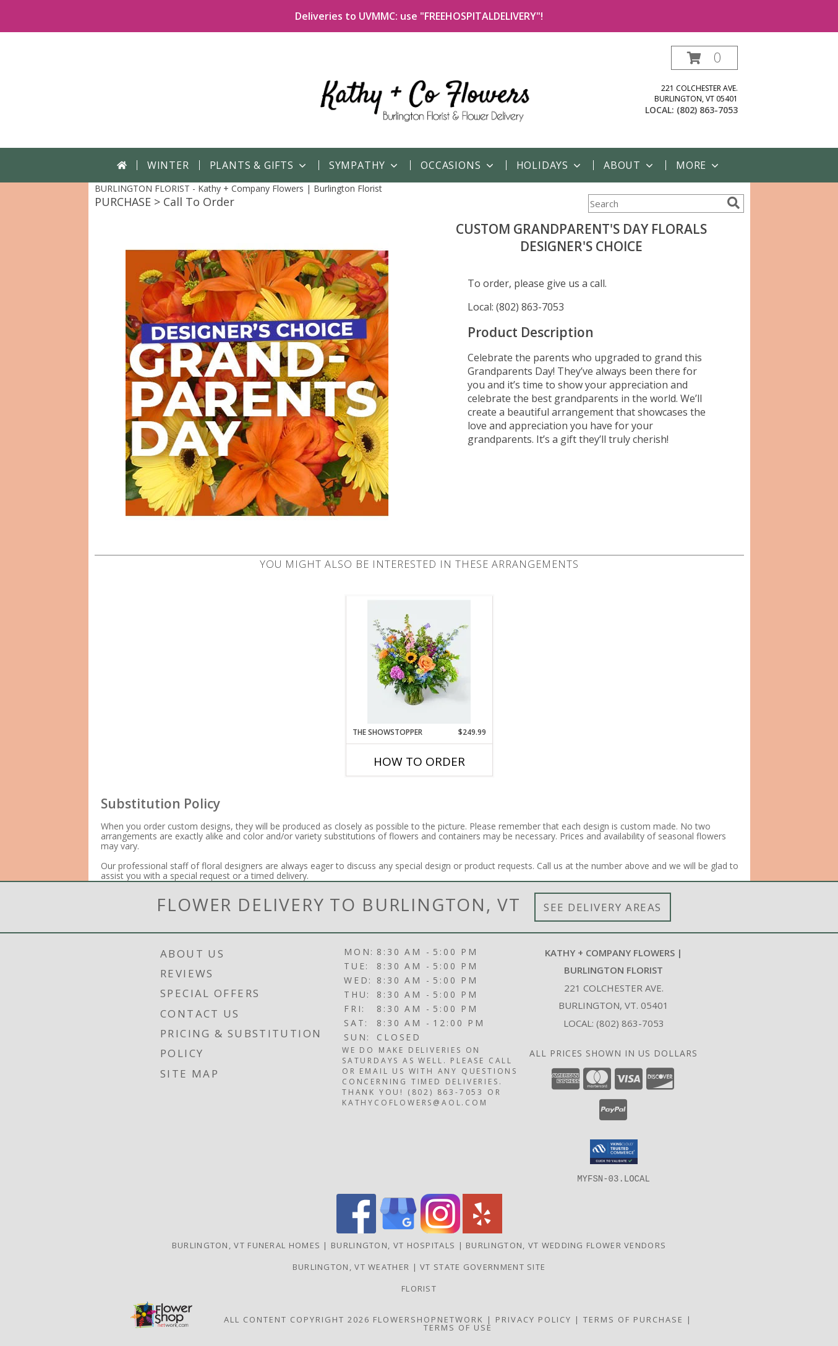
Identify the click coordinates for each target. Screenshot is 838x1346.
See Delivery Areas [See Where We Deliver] (603, 907)
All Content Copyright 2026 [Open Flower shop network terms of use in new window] (297, 1318)
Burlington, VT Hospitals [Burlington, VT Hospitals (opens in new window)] (393, 1244)
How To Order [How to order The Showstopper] (419, 761)
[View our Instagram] (440, 1229)
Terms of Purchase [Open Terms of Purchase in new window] (633, 1318)
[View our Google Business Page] (398, 1229)
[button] (704, 58)
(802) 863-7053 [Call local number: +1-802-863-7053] (707, 110)
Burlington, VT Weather (351, 1266)
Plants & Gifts (259, 165)
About (630, 165)
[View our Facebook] (356, 1229)
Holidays (549, 165)
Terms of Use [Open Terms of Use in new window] (458, 1326)
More (698, 165)
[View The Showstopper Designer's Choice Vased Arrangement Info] (419, 661)
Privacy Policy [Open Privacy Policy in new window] (533, 1318)
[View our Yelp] (482, 1229)
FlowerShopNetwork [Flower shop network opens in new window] (428, 1318)
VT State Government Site (482, 1266)
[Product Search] (655, 203)
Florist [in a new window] (419, 1287)
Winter (168, 165)
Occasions (458, 165)
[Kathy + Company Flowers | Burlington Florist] (424, 97)
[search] (733, 203)
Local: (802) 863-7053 (516, 307)
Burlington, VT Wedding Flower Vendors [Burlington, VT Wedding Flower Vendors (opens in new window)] (566, 1244)
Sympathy (364, 165)
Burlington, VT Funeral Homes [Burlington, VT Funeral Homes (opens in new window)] (246, 1244)
